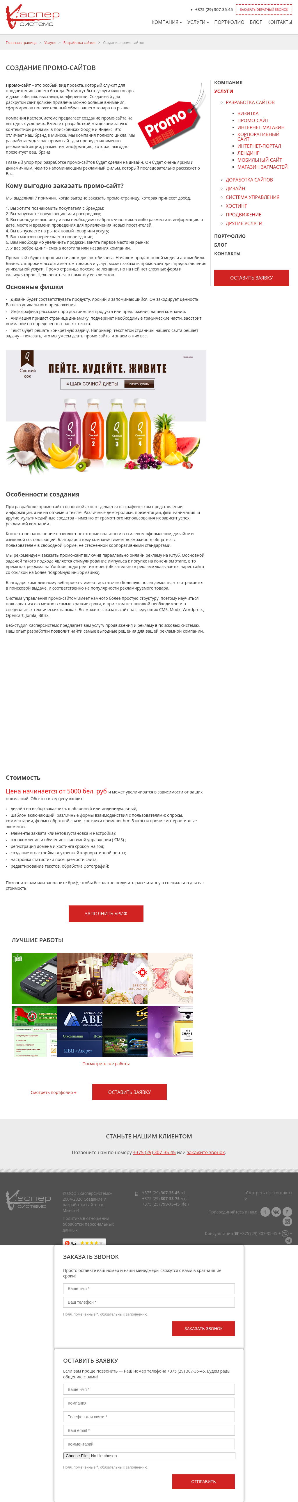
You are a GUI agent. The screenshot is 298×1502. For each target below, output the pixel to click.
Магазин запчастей (262, 167)
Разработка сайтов (79, 42)
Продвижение (243, 214)
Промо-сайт (253, 121)
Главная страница (21, 42)
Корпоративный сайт (258, 137)
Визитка (248, 114)
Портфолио (229, 22)
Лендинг (248, 153)
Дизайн (235, 188)
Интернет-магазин (261, 128)
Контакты (279, 22)
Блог (256, 22)
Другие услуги (244, 223)
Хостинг (236, 206)
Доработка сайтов (249, 180)
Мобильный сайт (259, 160)
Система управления (253, 197)
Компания (167, 22)
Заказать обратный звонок (264, 9)
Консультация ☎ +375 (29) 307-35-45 (241, 1233)
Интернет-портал (259, 146)
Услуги (198, 22)
